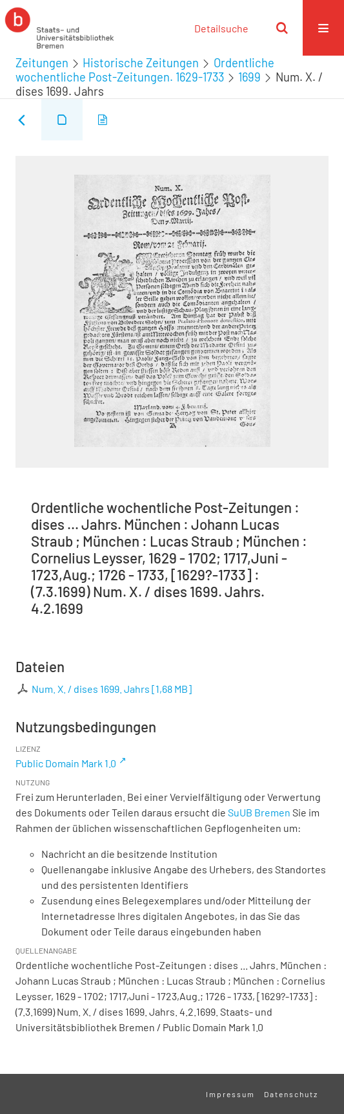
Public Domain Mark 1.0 (65, 763)
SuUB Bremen (259, 812)
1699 (249, 77)
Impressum (230, 1093)
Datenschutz (291, 1093)
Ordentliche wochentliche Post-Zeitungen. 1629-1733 (144, 70)
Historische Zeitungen (141, 63)
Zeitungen (41, 63)
